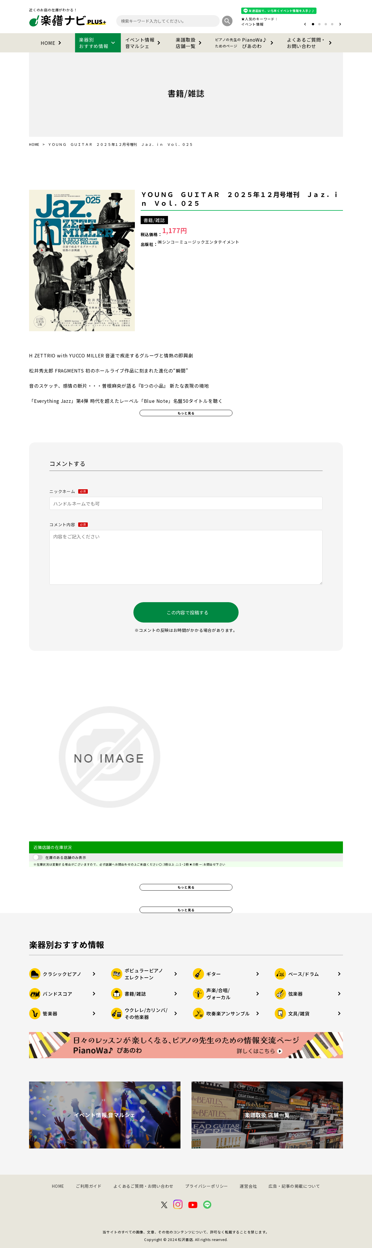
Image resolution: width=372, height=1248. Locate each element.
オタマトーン (235, 24)
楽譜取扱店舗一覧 (189, 42)
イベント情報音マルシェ (144, 42)
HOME (52, 43)
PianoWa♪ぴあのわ (245, 42)
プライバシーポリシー (206, 1186)
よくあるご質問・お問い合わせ (310, 42)
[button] (305, 24)
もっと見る (186, 413)
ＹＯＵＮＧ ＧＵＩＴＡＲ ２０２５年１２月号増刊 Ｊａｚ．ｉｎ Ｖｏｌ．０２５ (240, 198)
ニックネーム (68, 491)
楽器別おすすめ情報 (98, 42)
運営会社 (248, 1186)
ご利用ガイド (89, 1186)
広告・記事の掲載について (294, 1186)
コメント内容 (68, 524)
